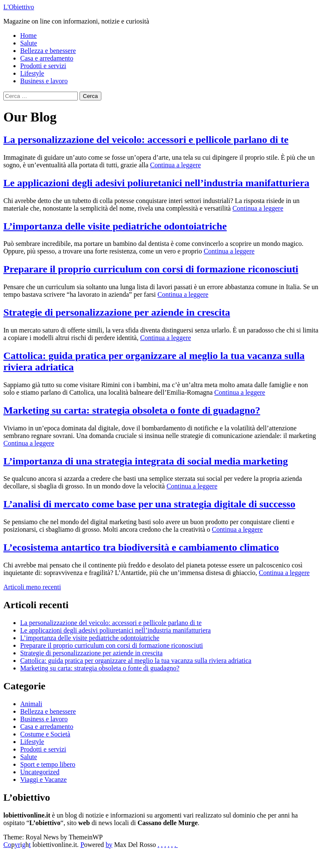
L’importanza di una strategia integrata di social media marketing (145, 461)
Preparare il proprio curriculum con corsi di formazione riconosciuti (150, 269)
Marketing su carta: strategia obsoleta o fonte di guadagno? (131, 410)
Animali (31, 703)
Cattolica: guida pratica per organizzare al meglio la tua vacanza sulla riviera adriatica (136, 660)
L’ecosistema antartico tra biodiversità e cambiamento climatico (141, 547)
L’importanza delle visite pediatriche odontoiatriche (115, 226)
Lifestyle (32, 73)
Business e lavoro (44, 80)
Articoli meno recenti (32, 587)
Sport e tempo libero (47, 764)
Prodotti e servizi (43, 65)
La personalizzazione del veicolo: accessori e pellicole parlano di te (146, 139)
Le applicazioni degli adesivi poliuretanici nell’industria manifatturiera (156, 182)
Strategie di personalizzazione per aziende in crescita (116, 312)
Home (28, 35)
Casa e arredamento (46, 58)
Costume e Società (45, 734)
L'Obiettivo (18, 7)
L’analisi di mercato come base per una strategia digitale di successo (149, 504)
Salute (28, 43)
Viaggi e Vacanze (43, 779)
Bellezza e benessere (48, 50)
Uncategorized (39, 772)
